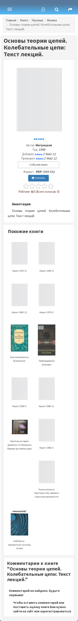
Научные (37, 20)
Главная (11, 20)
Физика (52, 20)
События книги (38, 164)
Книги (24, 20)
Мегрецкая (44, 145)
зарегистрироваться (55, 611)
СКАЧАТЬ (38, 178)
